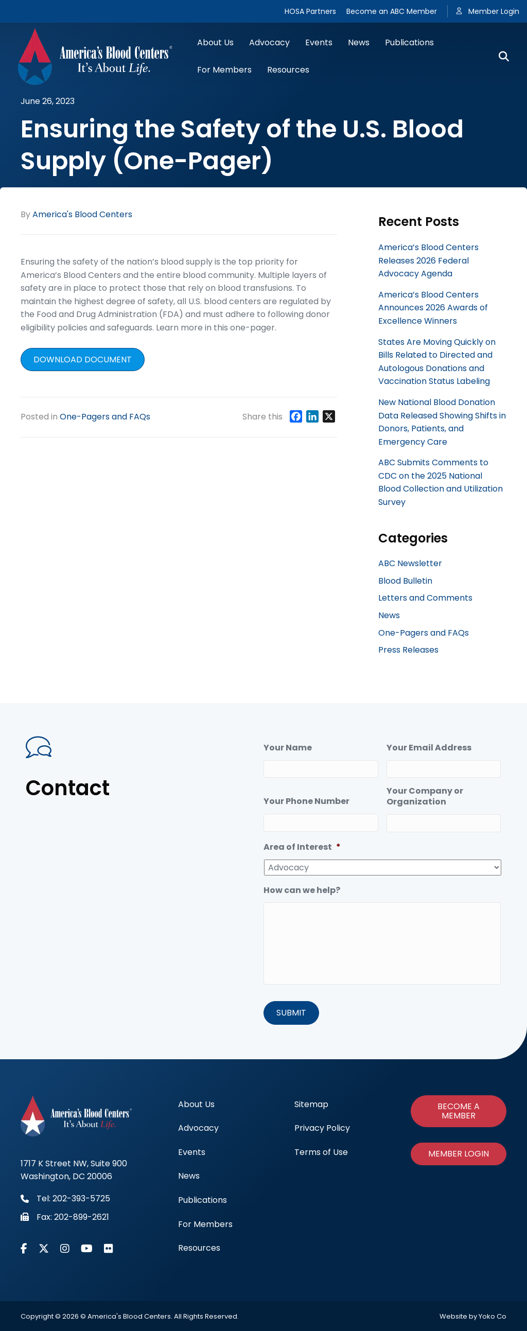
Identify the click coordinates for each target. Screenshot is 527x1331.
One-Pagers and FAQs (105, 417)
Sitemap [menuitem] (311, 1104)
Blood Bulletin (405, 581)
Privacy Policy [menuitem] (322, 1127)
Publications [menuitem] (202, 1199)
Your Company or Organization (425, 797)
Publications (409, 42)
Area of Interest (302, 847)
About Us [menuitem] (196, 1104)
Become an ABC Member (391, 11)
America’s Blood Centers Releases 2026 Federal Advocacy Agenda (428, 260)
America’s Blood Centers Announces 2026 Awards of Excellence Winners (433, 308)
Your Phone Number (306, 801)
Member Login (493, 11)
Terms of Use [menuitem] (321, 1152)
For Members (224, 70)
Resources (288, 70)
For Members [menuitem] (205, 1224)
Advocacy (269, 42)
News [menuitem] (189, 1175)
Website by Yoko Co (473, 1316)
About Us (215, 42)
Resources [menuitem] (199, 1247)
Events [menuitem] (191, 1152)
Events (318, 42)
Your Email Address (429, 748)
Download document (82, 359)
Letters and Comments (425, 598)
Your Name (288, 748)
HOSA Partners (310, 11)
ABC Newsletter (410, 563)
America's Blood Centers (82, 214)
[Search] (500, 56)
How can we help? (302, 890)
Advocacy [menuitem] (198, 1127)
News (359, 42)
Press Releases (408, 650)
